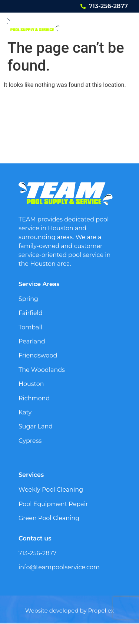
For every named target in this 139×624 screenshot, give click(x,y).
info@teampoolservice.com (59, 567)
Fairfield (31, 312)
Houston (31, 383)
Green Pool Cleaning (49, 518)
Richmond (34, 398)
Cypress (30, 440)
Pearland (32, 341)
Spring (28, 298)
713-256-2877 (108, 6)
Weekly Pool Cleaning (51, 489)
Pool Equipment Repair (53, 504)
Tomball (30, 327)
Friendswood (38, 355)
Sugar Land (36, 426)
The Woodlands (42, 369)
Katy (25, 412)
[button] (123, 24)
